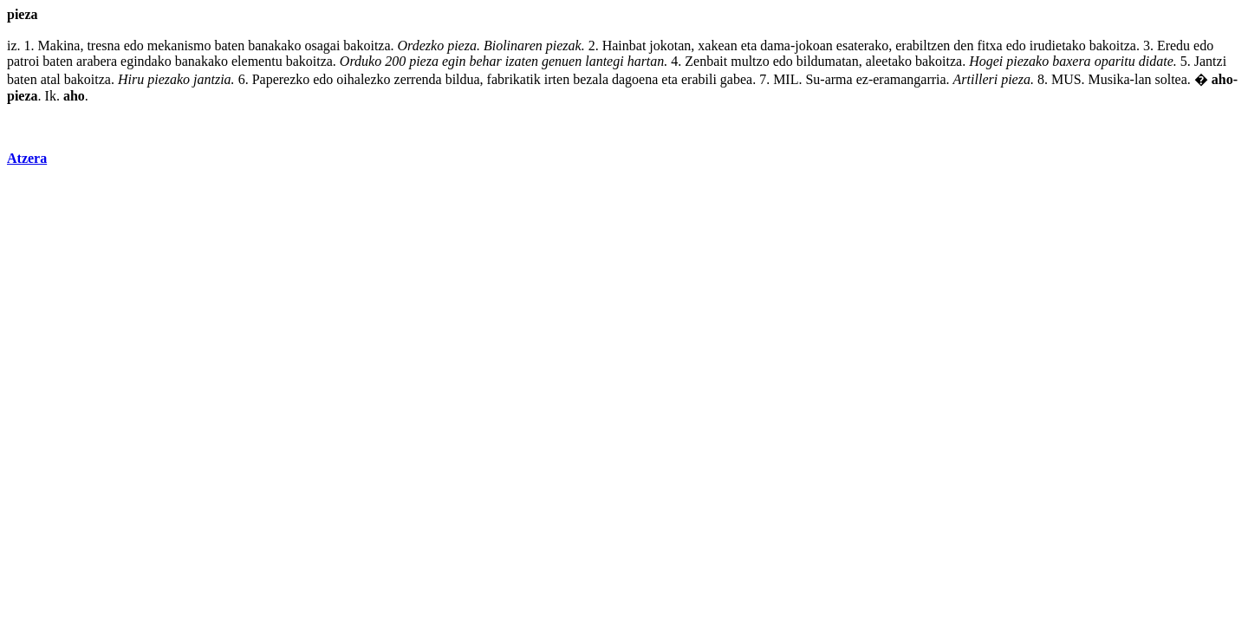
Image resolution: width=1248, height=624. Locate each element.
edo (134, 45)
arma (839, 79)
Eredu (1173, 45)
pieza (462, 45)
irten (556, 79)
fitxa (989, 45)
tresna (103, 45)
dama (775, 45)
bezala (590, 79)
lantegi (604, 61)
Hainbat (624, 45)
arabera (96, 61)
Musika (1109, 79)
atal (51, 79)
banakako (274, 45)
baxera (1071, 61)
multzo (750, 61)
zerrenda (418, 79)
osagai (322, 45)
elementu (257, 61)
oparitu (1115, 61)
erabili (699, 79)
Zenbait (706, 61)
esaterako (862, 45)
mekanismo (179, 45)
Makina (59, 45)
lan (1143, 79)
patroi (23, 61)
